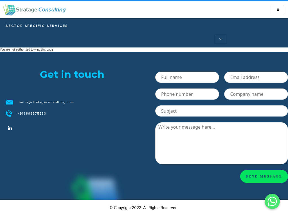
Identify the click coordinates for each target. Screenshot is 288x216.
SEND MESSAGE (264, 176)
